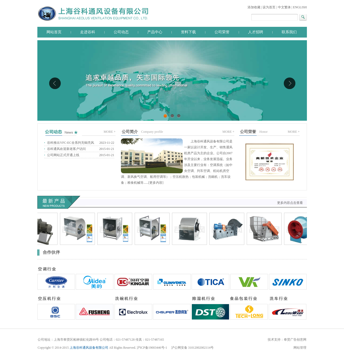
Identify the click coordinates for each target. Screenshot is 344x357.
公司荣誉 (222, 32)
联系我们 (289, 32)
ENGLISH (300, 7)
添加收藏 (254, 7)
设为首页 (269, 7)
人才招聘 (255, 32)
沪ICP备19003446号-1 (152, 347)
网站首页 (54, 32)
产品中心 (154, 32)
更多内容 (155, 183)
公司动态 (121, 32)
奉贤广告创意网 (295, 339)
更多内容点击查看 (290, 203)
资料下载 (188, 32)
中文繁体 (284, 7)
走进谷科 (87, 32)
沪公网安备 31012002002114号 (192, 347)
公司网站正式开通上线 (63, 155)
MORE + (110, 132)
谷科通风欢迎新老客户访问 (66, 149)
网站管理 (299, 347)
